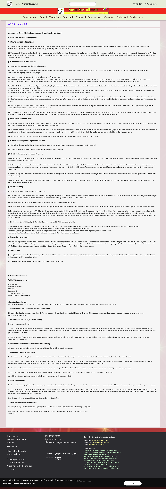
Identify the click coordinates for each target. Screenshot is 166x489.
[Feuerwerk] (68, 17)
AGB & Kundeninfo (16, 462)
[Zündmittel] (80, 17)
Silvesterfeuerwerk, (90, 466)
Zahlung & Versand (16, 459)
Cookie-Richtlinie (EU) (17, 451)
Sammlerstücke (102, 468)
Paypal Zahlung (14, 454)
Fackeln (114, 456)
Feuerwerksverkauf (99, 452)
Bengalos (101, 458)
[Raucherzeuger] (30, 17)
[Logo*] (9, 2)
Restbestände (114, 468)
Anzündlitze (115, 462)
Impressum (12, 436)
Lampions (98, 462)
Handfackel (101, 460)
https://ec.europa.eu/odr (107, 304)
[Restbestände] (136, 17)
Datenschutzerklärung (17, 439)
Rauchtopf (87, 452)
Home (17, 4)
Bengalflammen (111, 458)
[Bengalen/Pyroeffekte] (50, 17)
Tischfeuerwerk (104, 456)
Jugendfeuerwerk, (90, 468)
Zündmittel (110, 460)
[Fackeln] (92, 17)
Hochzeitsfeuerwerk (91, 456)
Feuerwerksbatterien (91, 454)
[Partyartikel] (122, 17)
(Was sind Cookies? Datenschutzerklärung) (19, 484)
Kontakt (10, 442)
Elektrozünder (89, 462)
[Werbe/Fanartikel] (106, 17)
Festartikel (106, 462)
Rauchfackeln (112, 450)
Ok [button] (133, 483)
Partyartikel (88, 464)
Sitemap (11, 469)
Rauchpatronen (100, 450)
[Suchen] (82, 4)
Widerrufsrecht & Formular (19, 466)
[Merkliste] (144, 3)
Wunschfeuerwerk (30, 4)
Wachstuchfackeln (90, 458)
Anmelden (137, 4)
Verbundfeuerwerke (113, 452)
